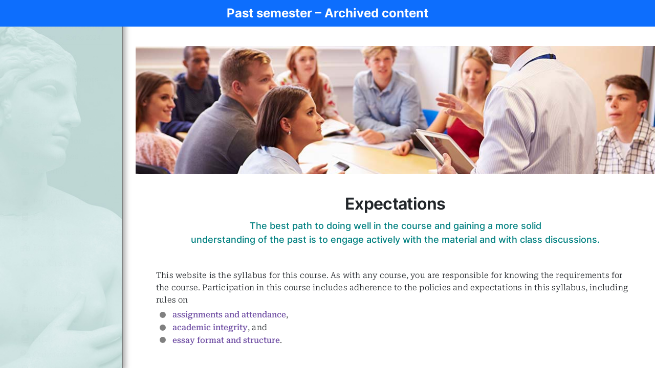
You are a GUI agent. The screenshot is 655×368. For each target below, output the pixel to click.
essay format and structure (226, 340)
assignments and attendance (229, 314)
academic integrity (210, 327)
